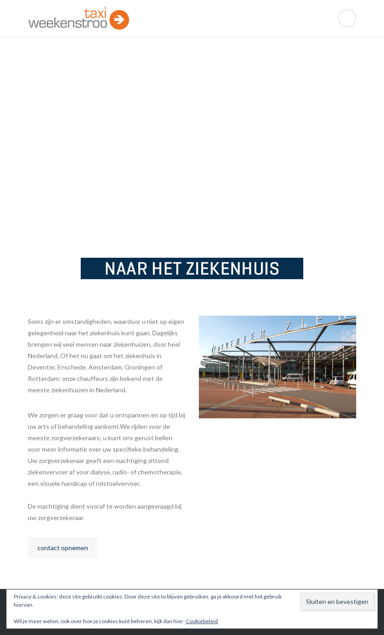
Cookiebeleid (202, 621)
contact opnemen (62, 548)
